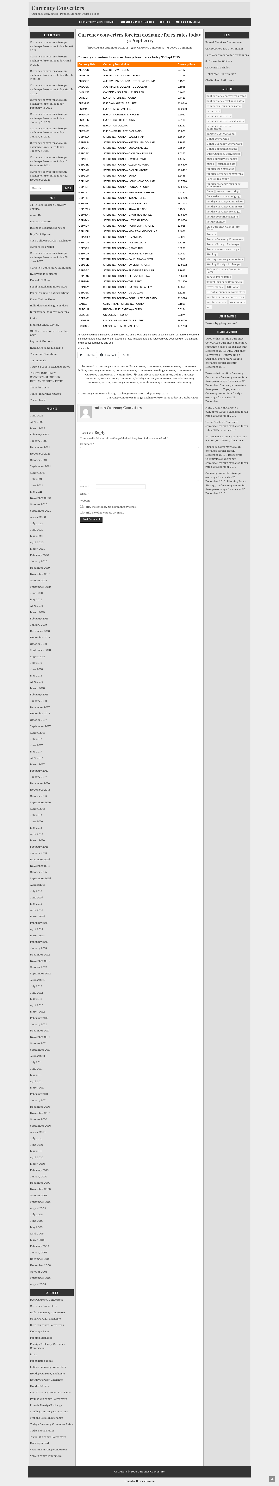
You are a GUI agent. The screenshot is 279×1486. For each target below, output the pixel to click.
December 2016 (40, 783)
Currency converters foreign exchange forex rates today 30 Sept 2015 (139, 37)
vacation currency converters (48, 1449)
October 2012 (38, 967)
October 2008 (38, 1271)
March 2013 (37, 935)
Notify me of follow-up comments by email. (110, 506)
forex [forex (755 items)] (210, 191)
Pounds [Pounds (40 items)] (211, 234)
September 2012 (40, 973)
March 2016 (37, 840)
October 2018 (38, 643)
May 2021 (36, 491)
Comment (87, 444)
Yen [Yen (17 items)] (209, 307)
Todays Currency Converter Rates (51, 1424)
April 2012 (36, 1005)
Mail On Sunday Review (188, 22)
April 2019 (36, 605)
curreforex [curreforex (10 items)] (213, 111)
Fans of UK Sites (40, 280)
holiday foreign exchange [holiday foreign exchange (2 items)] (222, 216)
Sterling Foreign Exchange (46, 1417)
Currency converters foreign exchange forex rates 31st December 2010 (223, 362)
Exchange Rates (40, 1331)
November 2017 (40, 713)
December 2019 (40, 567)
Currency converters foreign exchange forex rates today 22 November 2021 (49, 175)
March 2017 (37, 764)
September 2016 (40, 802)
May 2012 (36, 998)
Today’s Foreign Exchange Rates (50, 366)
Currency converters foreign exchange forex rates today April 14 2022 (50, 60)
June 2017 (36, 745)
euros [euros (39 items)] (210, 163)
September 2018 (40, 650)
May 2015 (36, 903)
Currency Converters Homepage (96, 22)
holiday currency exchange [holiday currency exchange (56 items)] (223, 211)
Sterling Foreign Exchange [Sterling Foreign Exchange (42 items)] (223, 264)
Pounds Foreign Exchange (46, 1405)
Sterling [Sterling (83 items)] (212, 254)
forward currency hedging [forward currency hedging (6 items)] (223, 196)
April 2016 (36, 834)
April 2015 (36, 910)
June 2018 (36, 669)
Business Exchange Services (47, 227)
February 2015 (39, 922)
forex (33, 1354)
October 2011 (38, 1043)
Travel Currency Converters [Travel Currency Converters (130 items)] (225, 282)
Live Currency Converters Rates (50, 1392)
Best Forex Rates (40, 221)
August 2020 (38, 517)
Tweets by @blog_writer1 (221, 323)
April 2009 (37, 1233)
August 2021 (37, 472)
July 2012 (36, 986)
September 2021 (40, 466)
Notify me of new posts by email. (103, 512)
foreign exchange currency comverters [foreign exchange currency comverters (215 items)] (223, 185)
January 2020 (38, 561)
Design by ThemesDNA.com (139, 1481)
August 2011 (37, 1055)
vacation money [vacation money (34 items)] (216, 302)
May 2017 (36, 751)
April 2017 (36, 758)
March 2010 (37, 1163)
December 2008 (40, 1258)
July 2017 (36, 739)
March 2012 (37, 1011)
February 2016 (39, 846)
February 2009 (39, 1246)
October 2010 (38, 1119)
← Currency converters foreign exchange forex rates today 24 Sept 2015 (123, 393)
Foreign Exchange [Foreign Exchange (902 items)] (218, 178)
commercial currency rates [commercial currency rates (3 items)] (224, 106)
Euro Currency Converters (179, 366)
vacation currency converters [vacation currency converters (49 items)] (225, 297)
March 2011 (37, 1087)
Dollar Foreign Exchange (45, 1318)
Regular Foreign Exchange (46, 347)
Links (33, 318)
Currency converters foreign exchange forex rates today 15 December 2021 (48, 161)
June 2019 (36, 593)
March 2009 (37, 1240)
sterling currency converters (120, 382)
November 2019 (40, 574)
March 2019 (37, 612)
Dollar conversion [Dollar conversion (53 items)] (218, 138)
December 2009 (40, 1182)
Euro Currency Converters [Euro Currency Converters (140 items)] (223, 153)
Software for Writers (218, 61)
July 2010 (36, 1138)
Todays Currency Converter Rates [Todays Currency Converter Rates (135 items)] (224, 270)
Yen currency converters (46, 1455)
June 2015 (36, 897)
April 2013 (36, 929)
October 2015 (38, 872)
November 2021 (40, 453)
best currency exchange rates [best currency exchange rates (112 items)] (225, 101)
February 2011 (39, 1094)
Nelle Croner (213, 407)
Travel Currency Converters (158, 382)
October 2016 (38, 796)
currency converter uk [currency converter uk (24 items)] (221, 133)
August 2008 (38, 1284)
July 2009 (36, 1214)
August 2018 (37, 656)
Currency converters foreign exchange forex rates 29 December (223, 397)
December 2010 (40, 1106)
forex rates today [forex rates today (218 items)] (228, 191)
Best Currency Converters (46, 1299)
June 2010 (36, 1144)
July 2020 (36, 523)
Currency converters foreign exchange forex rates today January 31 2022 (48, 118)
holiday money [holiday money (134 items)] (216, 221)
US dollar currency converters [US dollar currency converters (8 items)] (226, 292)
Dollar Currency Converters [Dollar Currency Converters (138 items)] (224, 143)
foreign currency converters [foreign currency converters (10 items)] (225, 173)
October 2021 (38, 460)
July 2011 (36, 1062)
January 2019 (38, 624)
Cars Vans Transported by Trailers (227, 55)
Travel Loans (38, 400)
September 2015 (40, 878)
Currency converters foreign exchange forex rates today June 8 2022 (51, 46)
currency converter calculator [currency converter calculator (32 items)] (226, 121)
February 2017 (39, 770)
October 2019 (38, 580)
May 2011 (36, 1075)
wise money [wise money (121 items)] (237, 302)
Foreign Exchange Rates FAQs (48, 286)
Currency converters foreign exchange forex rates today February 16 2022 (48, 103)
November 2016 (40, 789)
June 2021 (36, 485)
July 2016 (36, 815)
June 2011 (36, 1068)
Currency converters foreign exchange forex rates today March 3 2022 (51, 89)
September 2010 (40, 1125)
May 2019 (36, 599)
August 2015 (37, 884)
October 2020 (38, 504)
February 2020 (39, 555)
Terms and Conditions (43, 354)
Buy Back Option (40, 234)
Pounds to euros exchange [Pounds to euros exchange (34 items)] (223, 249)
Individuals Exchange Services (49, 305)
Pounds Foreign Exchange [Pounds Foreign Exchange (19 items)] (223, 244)
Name (85, 486)
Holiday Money (39, 1386)
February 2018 (39, 694)
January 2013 (38, 948)
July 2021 (36, 479)
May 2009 (36, 1227)
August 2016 (37, 808)
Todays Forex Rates (42, 1430)
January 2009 (38, 1252)
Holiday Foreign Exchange (46, 1379)
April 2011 (36, 1081)
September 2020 (40, 510)
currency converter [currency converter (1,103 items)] (219, 116)
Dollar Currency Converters (143, 366)
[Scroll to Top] (272, 1479)
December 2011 (39, 1030)
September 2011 (40, 1049)
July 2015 (36, 891)
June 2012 (36, 992)
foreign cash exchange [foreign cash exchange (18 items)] (220, 168)
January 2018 (38, 700)
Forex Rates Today (41, 1360)
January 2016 (38, 853)
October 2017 (38, 719)
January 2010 (38, 1176)
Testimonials (38, 360)
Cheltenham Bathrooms (220, 80)
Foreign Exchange (41, 1337)
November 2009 (40, 1189)
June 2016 (36, 821)
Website (85, 500)
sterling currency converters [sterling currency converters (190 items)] (225, 259)
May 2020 (36, 536)
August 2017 (37, 732)
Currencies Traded (42, 246)
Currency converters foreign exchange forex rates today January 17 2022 (48, 132)
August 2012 (37, 979)
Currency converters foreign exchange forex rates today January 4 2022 (48, 147)
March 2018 (37, 688)
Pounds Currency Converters (133, 370)
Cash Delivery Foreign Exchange (50, 240)
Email (84, 493)
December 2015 (40, 859)
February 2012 (39, 1018)
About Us (165, 22)
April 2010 (36, 1157)
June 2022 (36, 415)
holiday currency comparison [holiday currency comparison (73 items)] (225, 201)
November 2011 (40, 1037)
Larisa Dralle (213, 422)
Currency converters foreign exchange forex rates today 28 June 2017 (49, 257)
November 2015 (40, 865)
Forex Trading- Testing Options (49, 293)
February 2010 (39, 1170)
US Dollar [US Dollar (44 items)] (233, 287)
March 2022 (37, 428)
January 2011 (38, 1100)
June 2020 (36, 529)
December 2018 (40, 631)
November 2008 (40, 1265)
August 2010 (38, 1132)
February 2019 (39, 618)
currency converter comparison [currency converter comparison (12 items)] (219, 127)
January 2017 (38, 776)
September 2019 (40, 586)
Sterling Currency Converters (172, 370)
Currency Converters (57, 7)
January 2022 (38, 440)
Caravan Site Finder (217, 67)
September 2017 (40, 726)
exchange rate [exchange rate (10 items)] (226, 163)
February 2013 (39, 941)
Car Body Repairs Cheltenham (224, 48)
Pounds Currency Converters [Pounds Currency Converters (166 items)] (225, 239)
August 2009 (38, 1208)
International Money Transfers (137, 22)
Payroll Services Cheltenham (223, 42)
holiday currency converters (96, 370)
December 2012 (40, 954)
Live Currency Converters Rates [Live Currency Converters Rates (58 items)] (223, 228)
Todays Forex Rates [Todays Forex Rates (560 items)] (219, 277)
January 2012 (38, 1024)
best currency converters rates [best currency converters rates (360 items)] (226, 96)
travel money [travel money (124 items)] (215, 287)
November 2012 (40, 961)
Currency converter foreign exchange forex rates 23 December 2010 (226, 411)
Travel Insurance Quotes (45, 393)
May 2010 (36, 1151)
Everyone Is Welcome (44, 273)
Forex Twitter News (42, 299)
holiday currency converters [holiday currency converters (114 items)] (225, 206)
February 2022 (39, 434)
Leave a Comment (181, 47)
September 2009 (40, 1201)
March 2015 (37, 916)
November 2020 (40, 497)
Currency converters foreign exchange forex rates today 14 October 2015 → (154, 397)
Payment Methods (41, 341)
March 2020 (37, 548)
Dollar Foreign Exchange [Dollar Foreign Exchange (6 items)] (222, 148)
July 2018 (36, 662)
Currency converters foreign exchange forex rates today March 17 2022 (51, 75)
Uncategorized (123, 374)
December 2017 (40, 707)
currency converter (159, 374)
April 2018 (36, 681)
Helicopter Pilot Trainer (220, 74)
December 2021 (40, 447)
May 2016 (36, 827)
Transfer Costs (39, 387)
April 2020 (37, 542)
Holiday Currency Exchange (47, 1373)
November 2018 (40, 637)
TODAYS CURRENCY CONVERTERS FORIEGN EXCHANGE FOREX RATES (46, 377)
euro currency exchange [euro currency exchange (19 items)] (222, 158)
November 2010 (40, 1113)
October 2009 (38, 1195)
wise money (184, 382)
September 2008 (40, 1277)
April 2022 (36, 422)
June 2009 (36, 1220)
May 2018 (36, 675)
